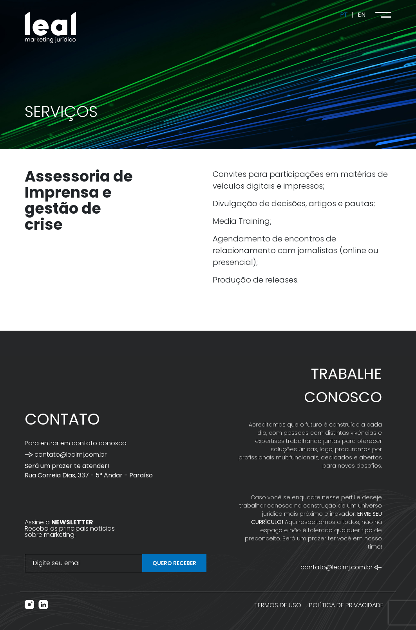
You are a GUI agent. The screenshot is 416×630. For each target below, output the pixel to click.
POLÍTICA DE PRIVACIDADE (346, 605)
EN (361, 15)
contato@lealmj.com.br (66, 454)
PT (344, 15)
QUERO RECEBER (174, 563)
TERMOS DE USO (277, 605)
